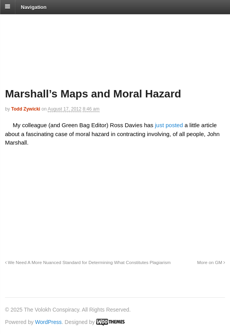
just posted (168, 125)
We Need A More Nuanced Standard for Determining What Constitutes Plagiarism (88, 262)
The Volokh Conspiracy (59, 24)
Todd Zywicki (25, 109)
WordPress (48, 322)
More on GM (211, 262)
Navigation (33, 7)
